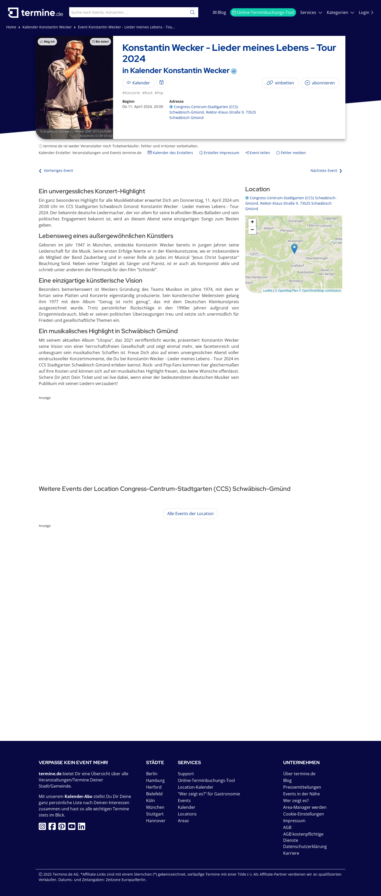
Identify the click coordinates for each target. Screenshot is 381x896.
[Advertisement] (190, 437)
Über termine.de (299, 774)
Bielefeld (154, 794)
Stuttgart (155, 814)
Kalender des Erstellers (170, 152)
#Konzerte (131, 92)
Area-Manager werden (305, 807)
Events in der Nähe (301, 794)
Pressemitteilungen (302, 787)
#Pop (159, 92)
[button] (294, 249)
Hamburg (155, 780)
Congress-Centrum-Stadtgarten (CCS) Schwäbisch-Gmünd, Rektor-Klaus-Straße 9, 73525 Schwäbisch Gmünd (212, 112)
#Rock (147, 92)
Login (366, 12)
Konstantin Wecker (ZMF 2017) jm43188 (85, 131)
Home (11, 27)
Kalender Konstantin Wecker (47, 27)
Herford (154, 787)
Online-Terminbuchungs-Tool (263, 12)
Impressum (294, 820)
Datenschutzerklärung (305, 846)
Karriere (291, 853)
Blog (219, 12)
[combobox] (123, 12)
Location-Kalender (195, 787)
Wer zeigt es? (296, 800)
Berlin (151, 774)
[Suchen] (192, 12)
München (155, 807)
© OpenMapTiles (286, 290)
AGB (287, 827)
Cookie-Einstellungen (303, 814)
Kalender (186, 807)
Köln (150, 800)
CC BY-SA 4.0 (103, 136)
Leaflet (267, 290)
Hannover (155, 820)
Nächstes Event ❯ (326, 170)
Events (184, 800)
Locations (187, 814)
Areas (183, 820)
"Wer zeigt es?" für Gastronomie (209, 794)
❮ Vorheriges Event (56, 170)
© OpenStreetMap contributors (320, 290)
